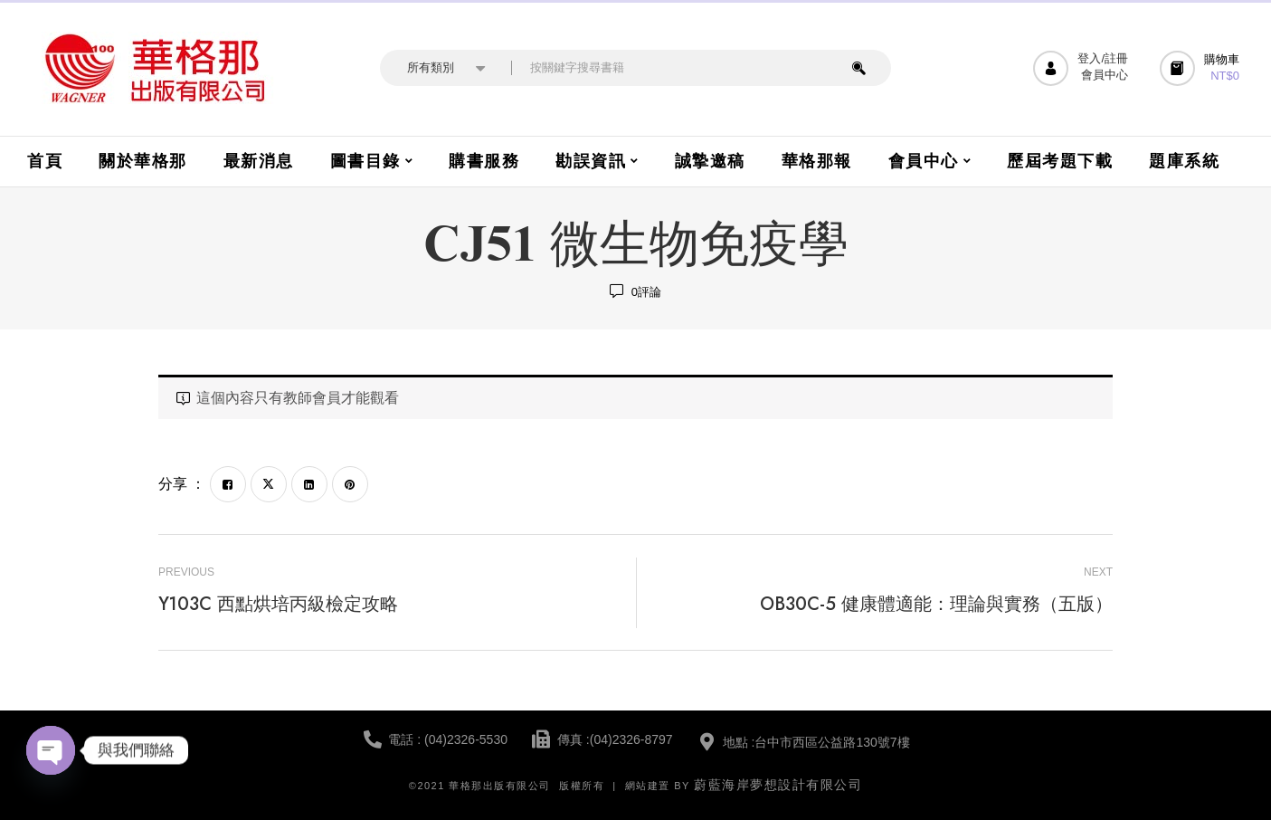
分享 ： (181, 483)
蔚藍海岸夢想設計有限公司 (778, 784)
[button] (1202, 68)
